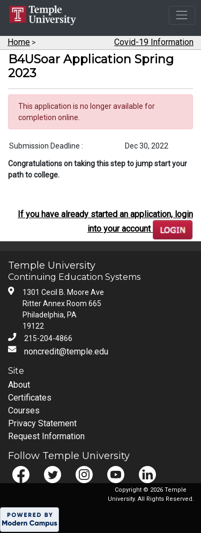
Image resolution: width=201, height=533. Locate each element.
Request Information (46, 436)
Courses (24, 410)
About (19, 385)
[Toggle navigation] (182, 15)
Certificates (29, 398)
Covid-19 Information (153, 42)
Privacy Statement (42, 423)
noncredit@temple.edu (66, 351)
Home (19, 42)
